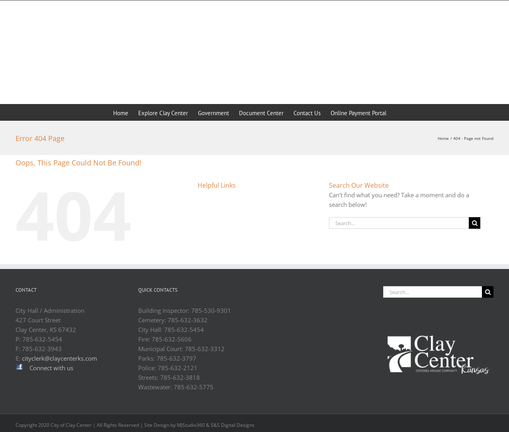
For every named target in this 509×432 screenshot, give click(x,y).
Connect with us (51, 368)
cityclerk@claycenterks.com (59, 358)
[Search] (474, 223)
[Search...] (399, 223)
